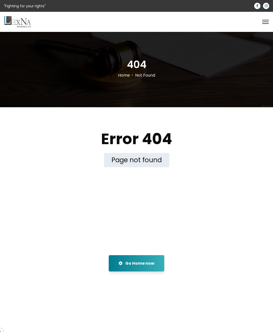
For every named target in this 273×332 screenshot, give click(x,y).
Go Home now (136, 263)
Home (124, 75)
